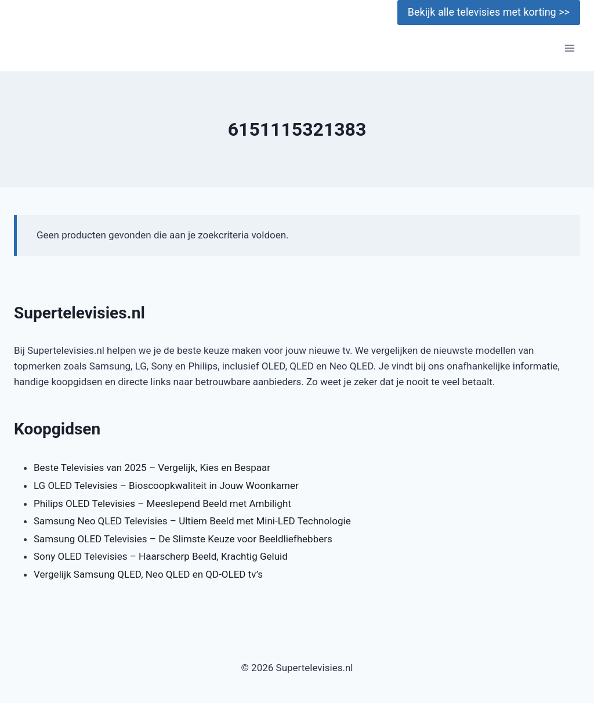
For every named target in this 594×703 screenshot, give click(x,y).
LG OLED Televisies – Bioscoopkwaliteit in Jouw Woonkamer (166, 485)
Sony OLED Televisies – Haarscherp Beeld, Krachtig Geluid (161, 556)
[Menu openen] (569, 48)
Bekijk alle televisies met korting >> (489, 12)
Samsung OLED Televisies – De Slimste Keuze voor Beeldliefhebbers (183, 539)
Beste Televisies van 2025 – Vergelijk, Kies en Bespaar (152, 467)
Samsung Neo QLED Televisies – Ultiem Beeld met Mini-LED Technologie (192, 521)
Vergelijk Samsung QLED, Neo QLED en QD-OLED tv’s (148, 574)
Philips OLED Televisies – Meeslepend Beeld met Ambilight (162, 503)
